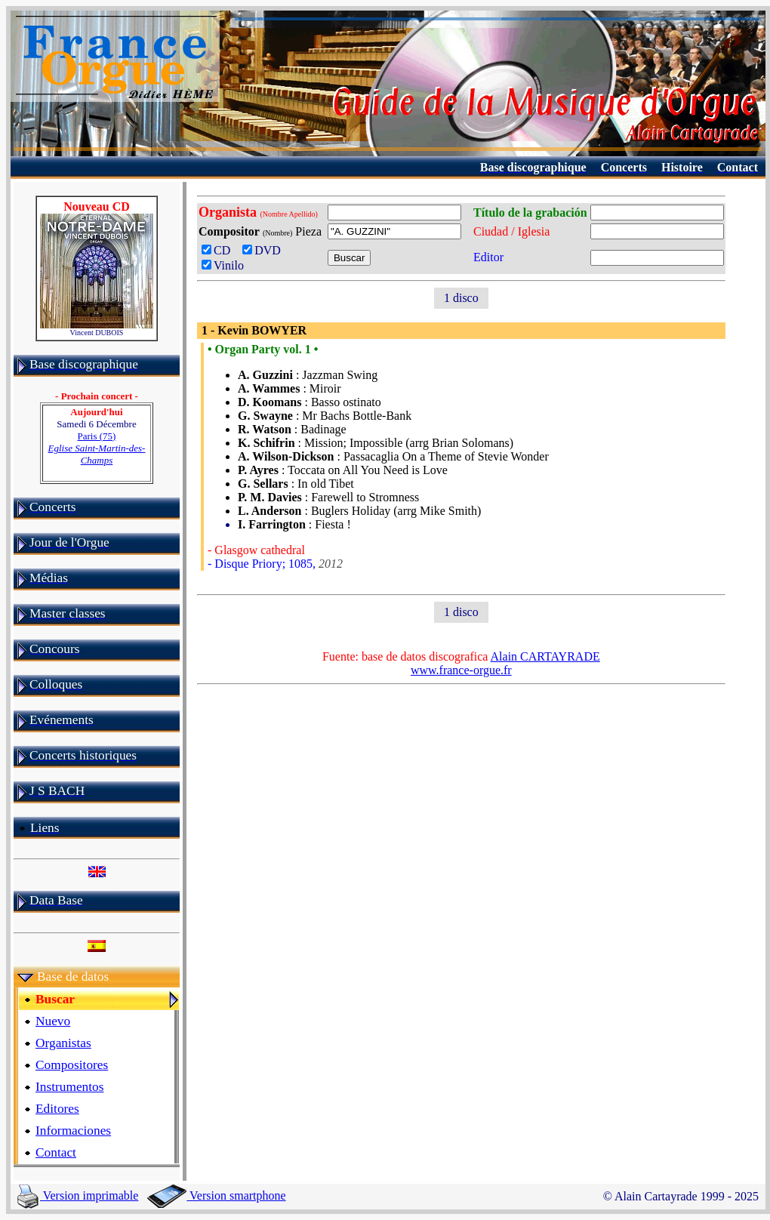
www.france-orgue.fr (461, 670)
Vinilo (223, 265)
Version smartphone (216, 1195)
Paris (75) (97, 448)
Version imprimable (77, 1195)
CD (219, 250)
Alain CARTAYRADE (545, 656)
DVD (264, 250)
